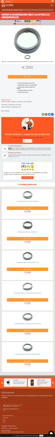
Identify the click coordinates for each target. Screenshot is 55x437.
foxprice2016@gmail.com (11, 409)
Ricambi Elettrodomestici (8, 415)
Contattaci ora (27, 141)
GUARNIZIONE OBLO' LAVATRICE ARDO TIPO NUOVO (27, 323)
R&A (23, 432)
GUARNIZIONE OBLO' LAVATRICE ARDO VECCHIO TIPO (27, 293)
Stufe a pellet (41, 380)
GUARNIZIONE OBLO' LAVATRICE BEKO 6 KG (27, 262)
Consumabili (5, 417)
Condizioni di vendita (6, 432)
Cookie (13, 432)
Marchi (4, 422)
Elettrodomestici (9, 10)
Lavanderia (15, 10)
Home (3, 10)
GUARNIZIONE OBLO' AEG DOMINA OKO (28, 232)
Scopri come (16, 156)
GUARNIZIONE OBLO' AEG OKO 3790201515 (27, 201)
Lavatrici (20, 10)
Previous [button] (2, 382)
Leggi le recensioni (27, 177)
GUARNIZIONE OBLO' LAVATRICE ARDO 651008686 (27, 354)
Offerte (4, 419)
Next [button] (53, 382)
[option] (15, 382)
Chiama (8, 1)
